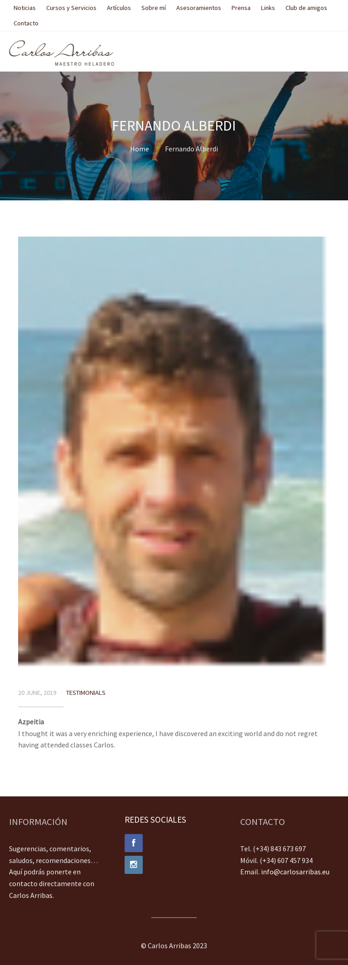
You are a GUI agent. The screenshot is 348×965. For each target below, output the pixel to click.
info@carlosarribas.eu (295, 871)
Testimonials (86, 693)
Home (139, 148)
